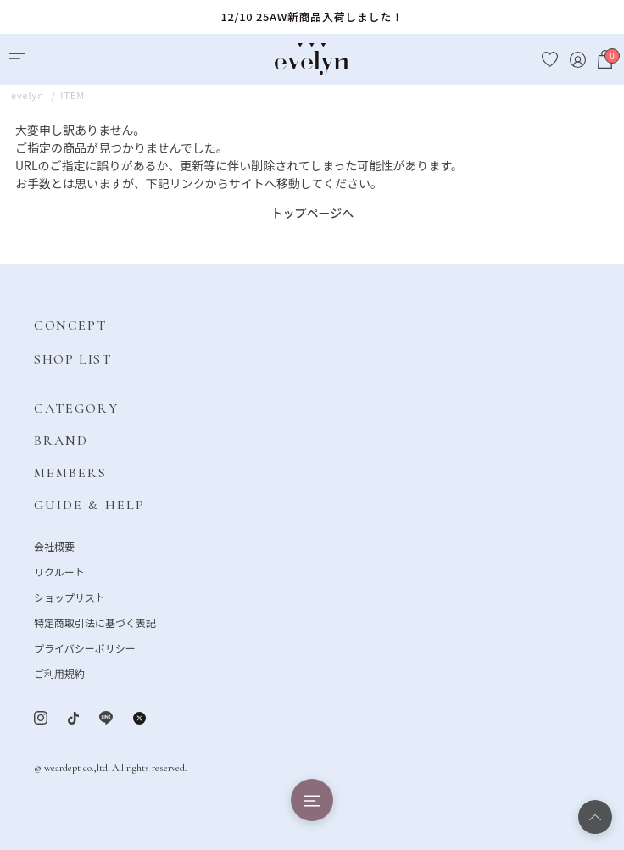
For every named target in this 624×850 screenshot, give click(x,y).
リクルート (59, 571)
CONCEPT (70, 325)
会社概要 (54, 546)
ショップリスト (69, 597)
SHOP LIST (72, 359)
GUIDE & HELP (89, 505)
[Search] (48, 60)
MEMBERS (71, 472)
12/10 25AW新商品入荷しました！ (311, 16)
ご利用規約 (59, 673)
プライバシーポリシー (85, 648)
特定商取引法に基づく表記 (95, 622)
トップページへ (312, 212)
